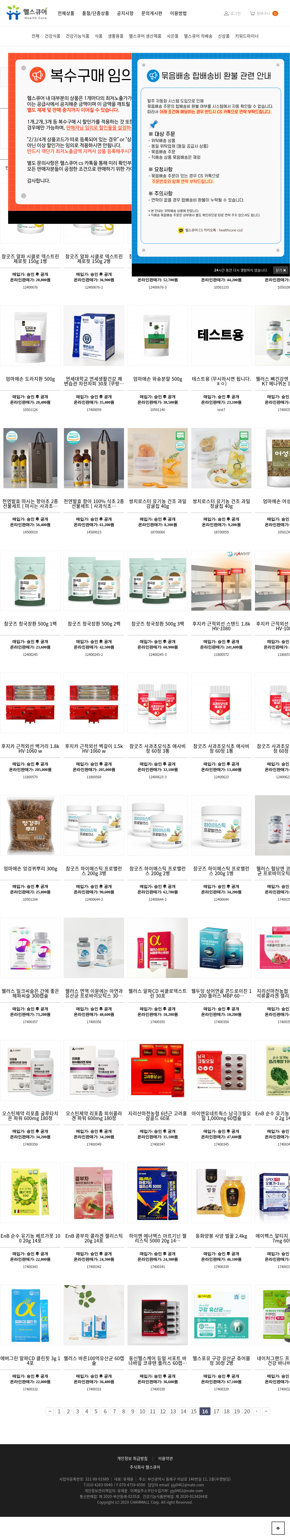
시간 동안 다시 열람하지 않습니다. (241, 270)
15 (193, 1411)
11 (152, 1411)
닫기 (281, 270)
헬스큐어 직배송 (198, 36)
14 (182, 1411)
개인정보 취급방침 (132, 1458)
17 (215, 1411)
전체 (35, 36)
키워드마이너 (247, 36)
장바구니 (263, 13)
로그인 (236, 13)
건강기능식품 (77, 36)
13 (172, 1411)
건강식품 (53, 36)
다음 (257, 1411)
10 (141, 1411)
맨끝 (266, 1411)
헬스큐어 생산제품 (145, 36)
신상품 (224, 36)
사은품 (173, 36)
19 (236, 1411)
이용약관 (165, 1458)
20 (246, 1411)
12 (162, 1411)
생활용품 (116, 36)
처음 (50, 1411)
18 (225, 1411)
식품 (99, 36)
